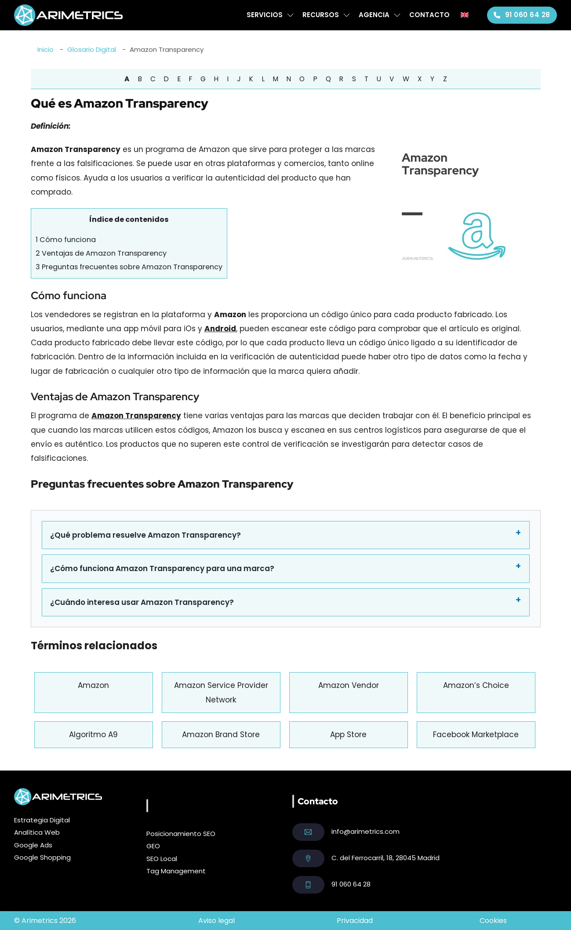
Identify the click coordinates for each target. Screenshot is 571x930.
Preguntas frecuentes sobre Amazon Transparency (129, 267)
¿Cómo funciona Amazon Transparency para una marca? (162, 568)
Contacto (429, 14)
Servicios (265, 14)
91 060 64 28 (522, 14)
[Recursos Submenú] (346, 15)
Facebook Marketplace (476, 734)
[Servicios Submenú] (290, 15)
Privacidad (355, 921)
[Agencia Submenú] (397, 15)
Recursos (320, 14)
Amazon (93, 685)
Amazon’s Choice (476, 685)
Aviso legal (216, 921)
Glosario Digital (91, 49)
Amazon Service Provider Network (221, 692)
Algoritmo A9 (93, 734)
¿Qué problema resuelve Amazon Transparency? (145, 535)
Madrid (429, 857)
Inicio (45, 49)
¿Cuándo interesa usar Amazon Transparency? (142, 602)
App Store (348, 734)
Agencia (374, 14)
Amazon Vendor (348, 685)
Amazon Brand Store (221, 734)
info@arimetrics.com (365, 831)
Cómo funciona (66, 240)
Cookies (493, 921)
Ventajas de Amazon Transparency (101, 253)
